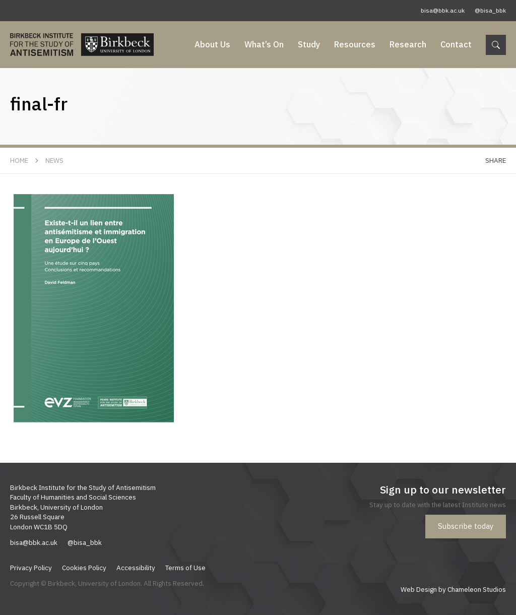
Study (309, 44)
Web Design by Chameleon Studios (453, 589)
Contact (456, 44)
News (54, 160)
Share (495, 160)
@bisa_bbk (490, 10)
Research (408, 44)
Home (19, 160)
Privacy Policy (31, 567)
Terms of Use (185, 567)
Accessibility (135, 567)
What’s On (264, 44)
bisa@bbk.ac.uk (443, 10)
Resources (354, 44)
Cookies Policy (84, 567)
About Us (212, 44)
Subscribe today (465, 526)
